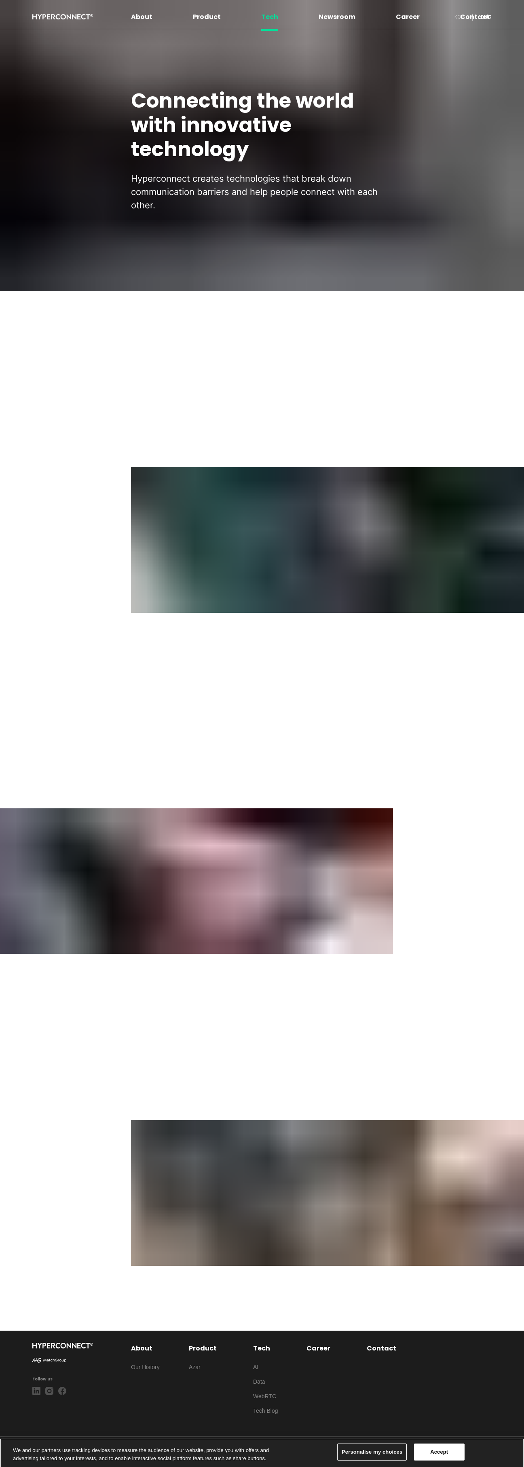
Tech (269, 16)
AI (255, 1367)
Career (408, 16)
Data (259, 1381)
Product (207, 16)
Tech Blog (265, 1411)
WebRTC (264, 1396)
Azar (195, 1367)
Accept (439, 1455)
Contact (475, 16)
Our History (145, 1367)
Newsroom (337, 16)
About (141, 16)
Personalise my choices (372, 1455)
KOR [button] (459, 16)
